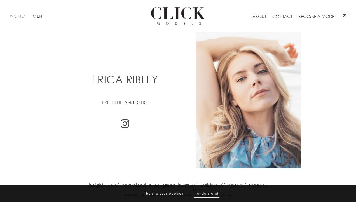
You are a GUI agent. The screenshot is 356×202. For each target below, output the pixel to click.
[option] (178, 100)
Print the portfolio (125, 102)
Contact (282, 16)
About (259, 16)
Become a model (317, 16)
